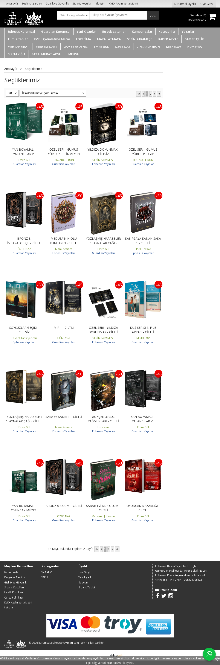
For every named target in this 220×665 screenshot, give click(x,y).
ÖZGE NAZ (24, 249)
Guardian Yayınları (24, 164)
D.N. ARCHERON (64, 160)
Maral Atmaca (63, 249)
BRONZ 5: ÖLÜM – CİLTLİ (64, 506)
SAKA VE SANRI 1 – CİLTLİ (64, 417)
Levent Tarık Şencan (24, 338)
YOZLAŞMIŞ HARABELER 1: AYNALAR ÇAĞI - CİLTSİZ (103, 243)
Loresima (103, 427)
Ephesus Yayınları (103, 164)
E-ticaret (103, 655)
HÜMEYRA (63, 338)
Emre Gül (24, 160)
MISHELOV (143, 338)
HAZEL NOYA (143, 249)
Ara (153, 15)
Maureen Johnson (103, 516)
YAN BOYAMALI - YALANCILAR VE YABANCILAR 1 (24, 153)
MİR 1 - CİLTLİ (64, 328)
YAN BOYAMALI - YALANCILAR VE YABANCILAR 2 (143, 421)
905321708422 (193, 580)
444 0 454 (161, 580)
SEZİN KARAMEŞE (103, 160)
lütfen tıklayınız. (123, 663)
